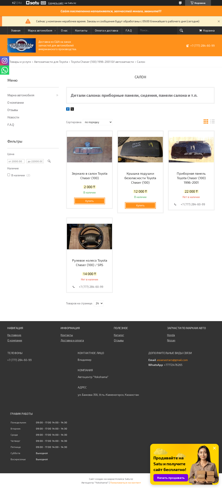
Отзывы (12, 110)
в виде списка (212, 122)
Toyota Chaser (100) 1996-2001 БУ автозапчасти (102, 61)
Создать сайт (55, 2)
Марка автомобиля (40, 30)
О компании (15, 102)
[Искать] (181, 30)
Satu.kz (129, 478)
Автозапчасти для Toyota (51, 61)
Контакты (81, 30)
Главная (15, 30)
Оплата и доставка (106, 30)
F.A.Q (129, 30)
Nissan (171, 340)
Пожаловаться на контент (125, 482)
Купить (89, 200)
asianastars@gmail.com (172, 360)
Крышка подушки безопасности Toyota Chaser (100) (140, 177)
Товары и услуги (20, 61)
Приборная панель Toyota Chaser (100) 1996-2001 (191, 177)
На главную (14, 335)
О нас (64, 30)
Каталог (119, 335)
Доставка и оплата (72, 340)
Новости (13, 117)
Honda (171, 335)
